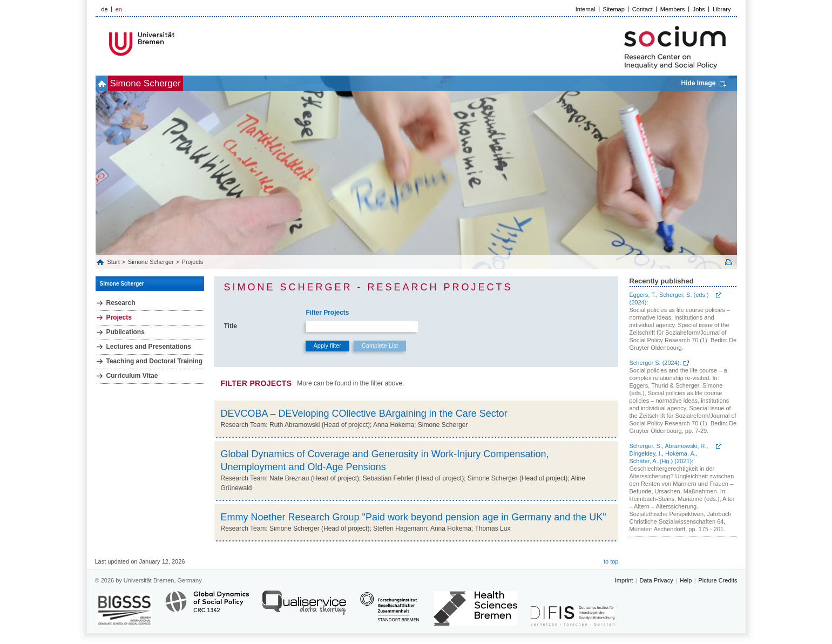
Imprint (624, 580)
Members (672, 9)
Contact (642, 9)
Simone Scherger (163, 83)
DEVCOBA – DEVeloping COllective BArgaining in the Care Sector (364, 413)
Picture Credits (717, 580)
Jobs (699, 9)
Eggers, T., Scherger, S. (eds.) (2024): (669, 299)
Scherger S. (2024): (655, 363)
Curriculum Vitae (132, 375)
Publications (125, 332)
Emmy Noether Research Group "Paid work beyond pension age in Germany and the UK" (413, 517)
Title (230, 326)
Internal (586, 9)
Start (114, 262)
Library (722, 9)
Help (686, 580)
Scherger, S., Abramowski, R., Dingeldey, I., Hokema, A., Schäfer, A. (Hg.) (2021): (669, 453)
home (108, 83)
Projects (193, 262)
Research (121, 303)
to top (611, 561)
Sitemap (614, 9)
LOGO (178, 44)
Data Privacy (656, 580)
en (119, 9)
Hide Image (698, 83)
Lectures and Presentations (148, 346)
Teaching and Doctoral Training (154, 361)
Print (728, 262)
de (105, 9)
